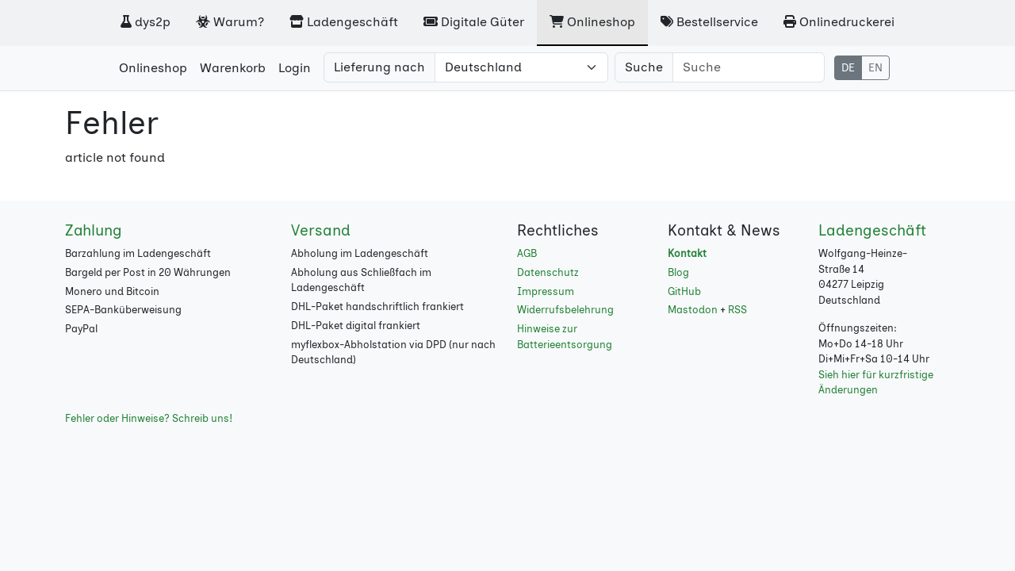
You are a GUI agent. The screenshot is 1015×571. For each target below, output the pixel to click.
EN (875, 68)
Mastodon (693, 310)
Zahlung (93, 230)
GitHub (684, 291)
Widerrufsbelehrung (565, 310)
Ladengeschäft (343, 21)
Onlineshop (592, 21)
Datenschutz (548, 272)
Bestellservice (709, 21)
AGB (527, 253)
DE (848, 68)
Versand (320, 230)
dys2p (145, 21)
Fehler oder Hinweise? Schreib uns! (148, 418)
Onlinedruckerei (838, 21)
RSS (737, 310)
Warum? (230, 21)
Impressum (545, 291)
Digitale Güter (473, 21)
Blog (678, 272)
